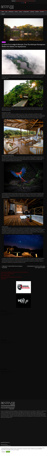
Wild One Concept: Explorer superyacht (7, 273)
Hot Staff (42, 11)
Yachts (16, 11)
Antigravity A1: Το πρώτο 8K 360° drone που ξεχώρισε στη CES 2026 (11, 267)
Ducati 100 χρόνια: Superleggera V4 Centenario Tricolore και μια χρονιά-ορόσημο (14, 272)
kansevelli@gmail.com (7, 445)
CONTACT (3, 14)
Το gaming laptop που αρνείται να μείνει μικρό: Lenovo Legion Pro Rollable (36, 267)
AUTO (6, 11)
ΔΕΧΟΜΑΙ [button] (8, 451)
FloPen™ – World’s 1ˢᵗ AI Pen (5, 275)
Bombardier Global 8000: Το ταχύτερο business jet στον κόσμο (11, 277)
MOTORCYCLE (11, 11)
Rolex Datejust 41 (4, 278)
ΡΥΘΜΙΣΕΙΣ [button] (3, 451)
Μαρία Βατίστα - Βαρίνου (10, 48)
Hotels (20, 11)
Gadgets (37, 11)
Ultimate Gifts (26, 11)
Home (3, 11)
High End (32, 11)
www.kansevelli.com (4, 444)
